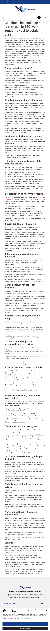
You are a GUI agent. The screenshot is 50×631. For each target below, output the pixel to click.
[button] (47, 611)
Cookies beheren (25, 628)
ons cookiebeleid (27, 618)
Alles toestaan (25, 624)
